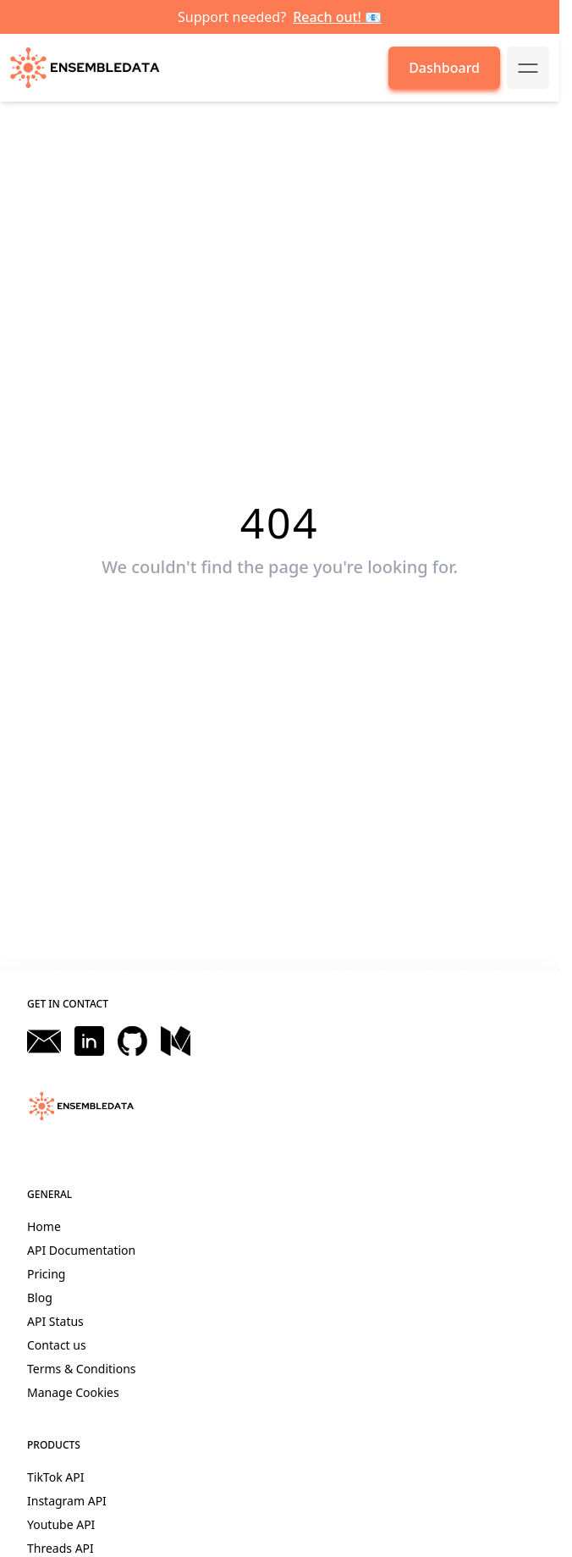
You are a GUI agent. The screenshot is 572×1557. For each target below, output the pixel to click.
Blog (39, 1297)
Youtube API (61, 1524)
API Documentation (81, 1250)
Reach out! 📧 (337, 17)
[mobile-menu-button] (528, 68)
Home (44, 1226)
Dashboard (444, 67)
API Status (55, 1321)
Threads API (60, 1548)
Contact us (56, 1345)
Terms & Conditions (81, 1369)
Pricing (46, 1274)
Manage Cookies (73, 1392)
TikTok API (55, 1477)
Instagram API (67, 1501)
